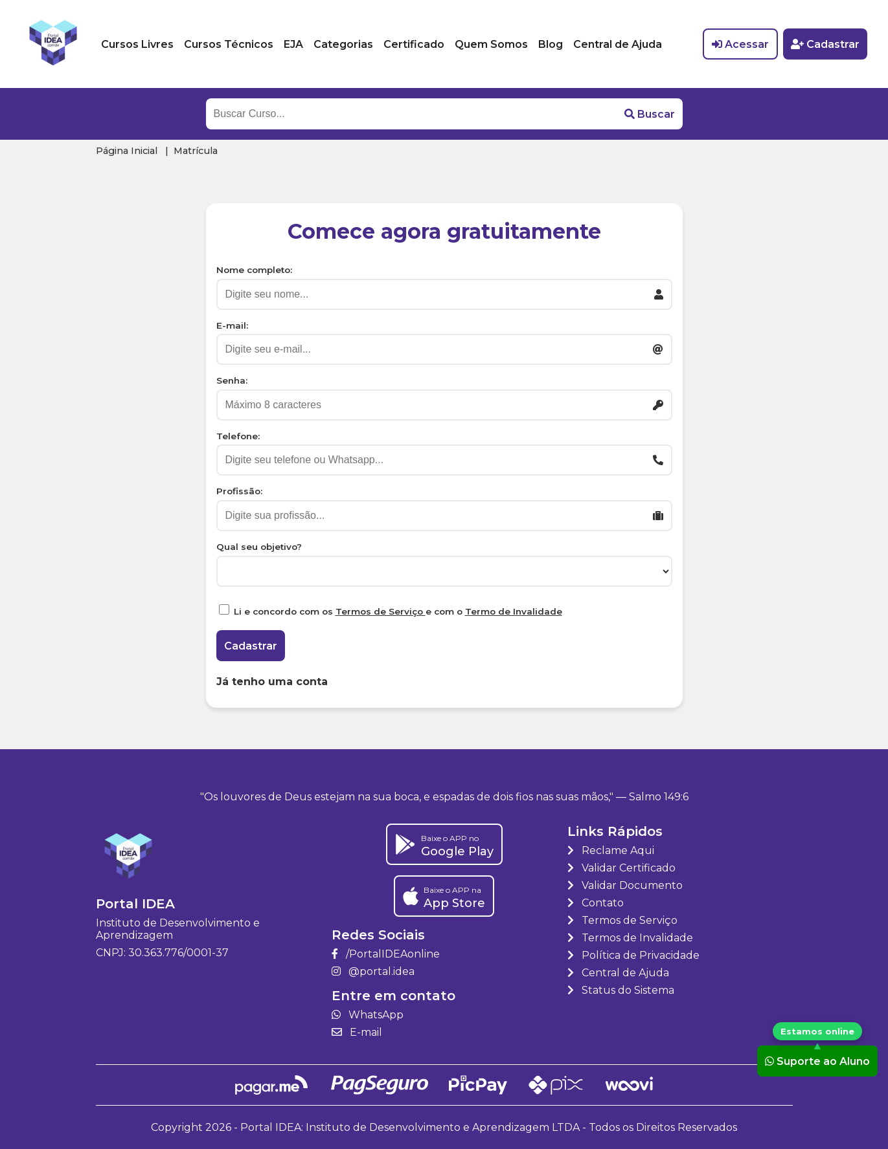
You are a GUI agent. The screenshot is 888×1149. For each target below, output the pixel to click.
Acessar (740, 44)
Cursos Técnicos (228, 44)
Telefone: (238, 436)
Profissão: (239, 491)
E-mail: (232, 325)
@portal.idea (373, 971)
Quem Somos (491, 44)
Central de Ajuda (617, 44)
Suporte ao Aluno (817, 1061)
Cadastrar (825, 44)
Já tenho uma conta (272, 681)
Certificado (413, 44)
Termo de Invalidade (513, 611)
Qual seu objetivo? (259, 547)
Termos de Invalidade (630, 938)
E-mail (357, 1032)
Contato (595, 903)
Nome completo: (254, 270)
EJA (293, 44)
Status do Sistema (620, 990)
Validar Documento (625, 885)
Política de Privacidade (633, 955)
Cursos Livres (137, 44)
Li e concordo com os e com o (398, 611)
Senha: (231, 380)
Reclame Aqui (610, 850)
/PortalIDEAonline (386, 954)
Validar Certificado (621, 868)
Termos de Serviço (381, 611)
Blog (550, 44)
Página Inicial (126, 151)
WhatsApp (368, 1015)
